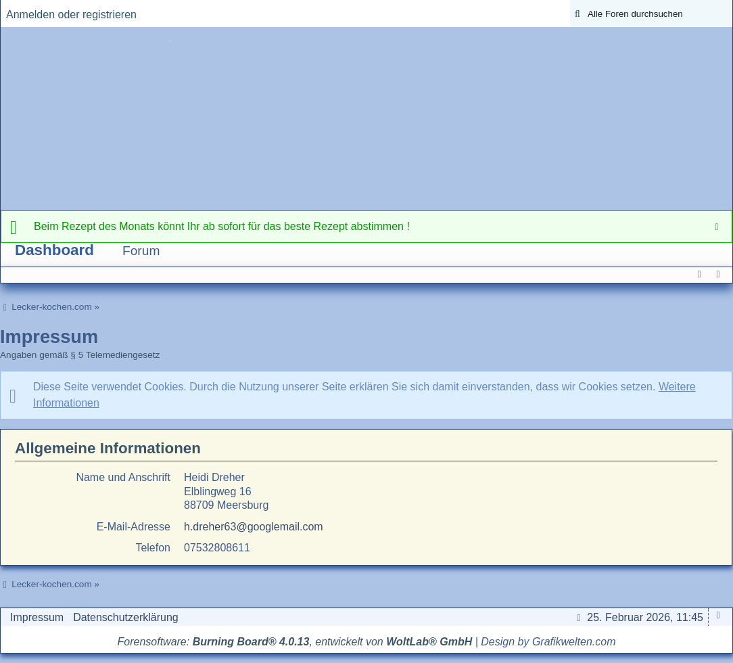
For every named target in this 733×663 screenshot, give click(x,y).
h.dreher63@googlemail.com (253, 526)
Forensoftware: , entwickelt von (295, 641)
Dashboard (54, 250)
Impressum (37, 617)
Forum (141, 251)
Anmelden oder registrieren (71, 14)
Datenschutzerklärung (126, 617)
